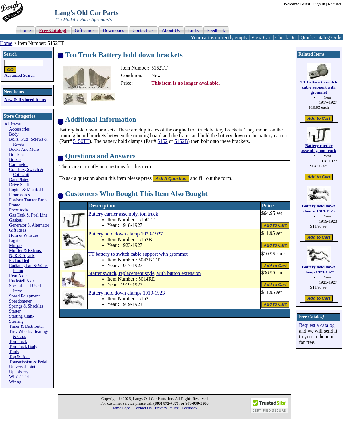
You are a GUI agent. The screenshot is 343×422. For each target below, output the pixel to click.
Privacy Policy (167, 408)
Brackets (16, 154)
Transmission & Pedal (28, 361)
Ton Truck (18, 341)
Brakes (15, 159)
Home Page (120, 408)
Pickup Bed (19, 260)
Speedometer (20, 301)
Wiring (15, 382)
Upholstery (18, 372)
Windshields (19, 377)
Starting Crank (21, 316)
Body (13, 134)
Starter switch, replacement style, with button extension (144, 273)
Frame (14, 205)
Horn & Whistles (24, 235)
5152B (181, 141)
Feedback (189, 408)
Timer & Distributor (26, 326)
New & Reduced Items (25, 99)
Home (6, 43)
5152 (163, 141)
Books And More (24, 149)
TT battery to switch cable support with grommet (138, 254)
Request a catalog (317, 325)
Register (334, 4)
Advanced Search (19, 75)
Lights (14, 240)
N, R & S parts (21, 255)
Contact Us (143, 408)
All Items (12, 124)
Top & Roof (19, 356)
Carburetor (18, 164)
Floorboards (19, 195)
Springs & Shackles (26, 306)
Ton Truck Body (23, 346)
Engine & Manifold (26, 189)
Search (10, 54)
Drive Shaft (19, 184)
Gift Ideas (17, 230)
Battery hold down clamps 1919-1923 (126, 293)
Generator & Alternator (29, 225)
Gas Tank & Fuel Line (28, 215)
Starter (15, 311)
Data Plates (19, 179)
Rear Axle (18, 275)
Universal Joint (22, 366)
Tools (14, 351)
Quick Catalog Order (322, 37)
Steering (16, 321)
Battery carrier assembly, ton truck (123, 214)
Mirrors (15, 245)
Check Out (286, 37)
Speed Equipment (24, 296)
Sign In (319, 4)
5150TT (81, 141)
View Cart (261, 37)
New (156, 75)
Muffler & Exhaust (25, 250)
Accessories (19, 129)
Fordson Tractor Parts (28, 200)
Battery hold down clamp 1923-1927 (125, 233)
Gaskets (16, 220)
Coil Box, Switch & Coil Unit (26, 172)
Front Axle (18, 210)
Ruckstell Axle (21, 280)
